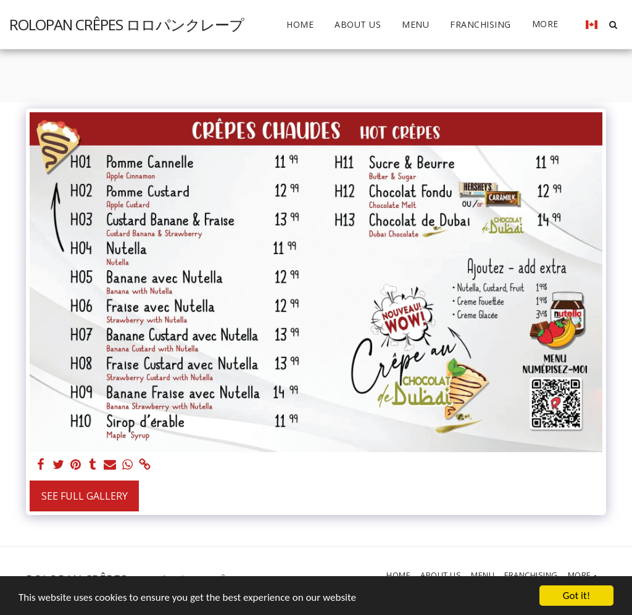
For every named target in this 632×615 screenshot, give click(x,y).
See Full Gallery (84, 496)
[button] (613, 24)
